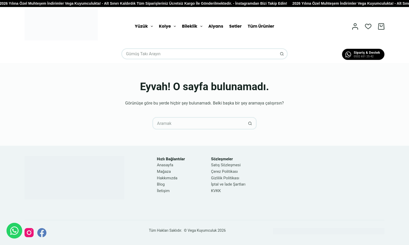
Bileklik (193, 26)
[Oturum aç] (355, 26)
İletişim (163, 190)
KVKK (216, 190)
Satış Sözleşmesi (226, 165)
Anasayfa (165, 165)
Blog (161, 184)
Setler (235, 26)
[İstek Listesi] (368, 26)
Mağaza (164, 171)
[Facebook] (41, 232)
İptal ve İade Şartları (228, 184)
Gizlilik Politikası (225, 178)
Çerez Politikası (224, 171)
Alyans (215, 26)
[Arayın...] (198, 53)
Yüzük (145, 26)
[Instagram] (29, 232)
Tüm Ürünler (261, 26)
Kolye (168, 26)
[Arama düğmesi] (282, 53)
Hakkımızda (167, 178)
